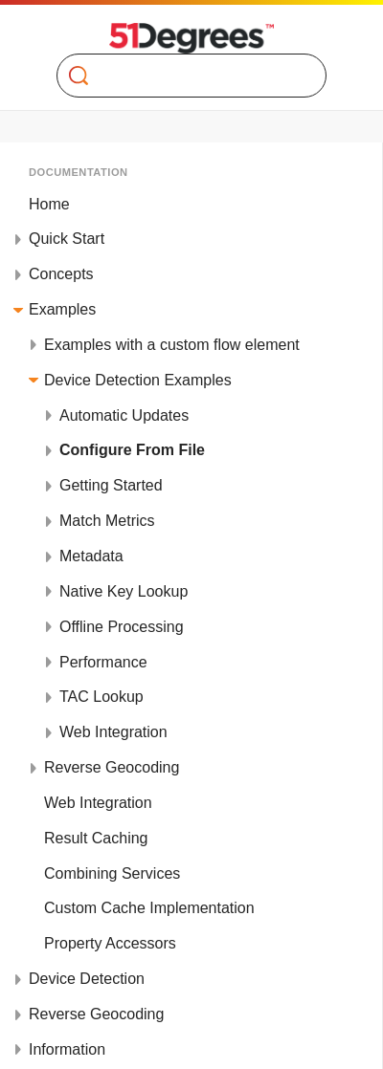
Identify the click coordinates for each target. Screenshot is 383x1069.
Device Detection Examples (138, 380)
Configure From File (132, 450)
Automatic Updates (124, 415)
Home (49, 204)
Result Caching (96, 838)
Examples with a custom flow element (172, 345)
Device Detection (87, 979)
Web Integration (113, 732)
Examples (62, 309)
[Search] (183, 75)
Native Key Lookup (123, 591)
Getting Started (111, 485)
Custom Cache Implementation (149, 908)
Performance (103, 662)
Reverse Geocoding (111, 767)
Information (67, 1049)
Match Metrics (107, 521)
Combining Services (112, 873)
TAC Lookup (101, 696)
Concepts (61, 274)
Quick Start (66, 238)
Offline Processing (121, 627)
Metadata (91, 556)
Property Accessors (110, 943)
